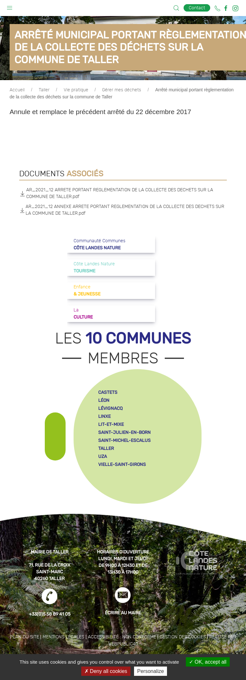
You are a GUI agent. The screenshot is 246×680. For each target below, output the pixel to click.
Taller (44, 90)
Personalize (150, 671)
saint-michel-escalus (124, 440)
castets (107, 392)
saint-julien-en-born (124, 432)
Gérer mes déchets (121, 90)
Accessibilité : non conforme (122, 637)
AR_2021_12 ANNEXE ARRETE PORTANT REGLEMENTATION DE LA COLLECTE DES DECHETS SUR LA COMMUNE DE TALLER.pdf (121, 210)
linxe (104, 416)
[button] (9, 6)
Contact (197, 7)
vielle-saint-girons (122, 464)
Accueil (17, 90)
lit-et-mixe (111, 424)
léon (103, 400)
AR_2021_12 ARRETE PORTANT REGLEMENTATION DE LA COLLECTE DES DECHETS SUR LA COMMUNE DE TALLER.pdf (116, 193)
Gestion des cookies (183, 637)
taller (106, 448)
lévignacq (110, 408)
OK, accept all (207, 662)
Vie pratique (76, 90)
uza (102, 456)
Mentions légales (63, 637)
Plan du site (24, 637)
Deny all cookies (105, 671)
